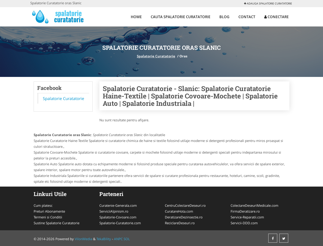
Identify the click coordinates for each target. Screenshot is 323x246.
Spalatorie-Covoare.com (117, 217)
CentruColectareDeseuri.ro (185, 205)
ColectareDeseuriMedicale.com (254, 205)
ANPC (118, 239)
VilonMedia (83, 239)
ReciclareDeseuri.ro (180, 223)
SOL (127, 239)
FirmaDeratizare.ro (245, 211)
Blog (224, 16)
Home (136, 16)
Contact (246, 16)
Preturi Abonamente (49, 211)
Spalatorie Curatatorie (156, 56)
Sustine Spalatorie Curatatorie (56, 223)
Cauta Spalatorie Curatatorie (180, 16)
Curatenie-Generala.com (118, 205)
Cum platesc (43, 205)
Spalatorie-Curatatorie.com (120, 223)
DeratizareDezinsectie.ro (184, 217)
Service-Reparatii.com (247, 217)
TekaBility (103, 239)
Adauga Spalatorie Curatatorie (268, 3)
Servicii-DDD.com (244, 223)
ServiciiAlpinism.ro (113, 211)
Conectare (276, 16)
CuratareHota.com (179, 211)
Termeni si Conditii (48, 217)
